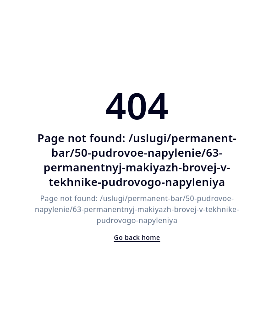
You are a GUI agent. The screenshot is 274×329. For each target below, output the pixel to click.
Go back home (137, 237)
